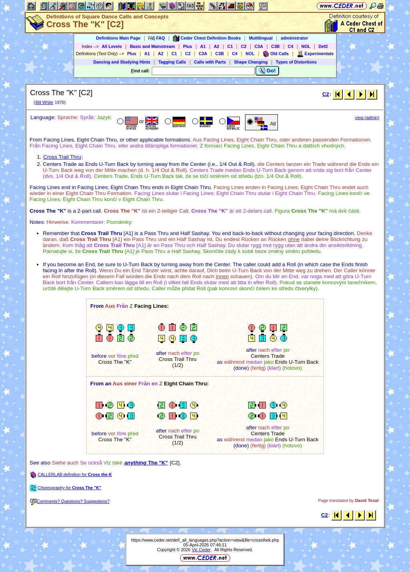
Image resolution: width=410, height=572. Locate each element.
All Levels (112, 46)
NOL (306, 46)
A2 (216, 46)
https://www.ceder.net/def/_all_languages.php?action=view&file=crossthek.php (205, 540)
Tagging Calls (172, 62)
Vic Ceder (201, 549)
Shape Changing (250, 62)
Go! (267, 71)
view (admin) (367, 117)
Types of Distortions (296, 62)
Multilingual (261, 38)
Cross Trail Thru (62, 157)
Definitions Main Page (118, 38)
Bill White (44, 102)
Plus (187, 46)
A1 (203, 46)
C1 (230, 46)
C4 (290, 46)
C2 (244, 46)
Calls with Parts (210, 62)
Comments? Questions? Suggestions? (70, 501)
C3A (259, 46)
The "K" (146, 463)
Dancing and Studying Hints (121, 62)
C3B (275, 46)
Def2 (323, 46)
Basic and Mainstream (152, 46)
